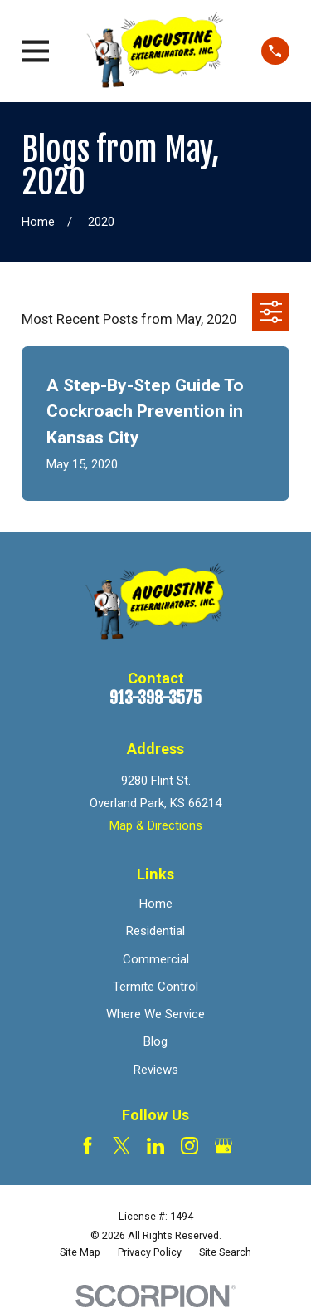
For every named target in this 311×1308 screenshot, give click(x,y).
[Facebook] (87, 1145)
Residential (155, 930)
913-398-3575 (155, 698)
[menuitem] (80, 1252)
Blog (155, 1041)
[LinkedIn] (155, 1145)
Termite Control (155, 986)
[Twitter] (121, 1145)
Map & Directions (155, 825)
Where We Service (155, 1014)
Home (156, 903)
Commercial (156, 959)
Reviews (156, 1069)
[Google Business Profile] (223, 1145)
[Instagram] (189, 1145)
